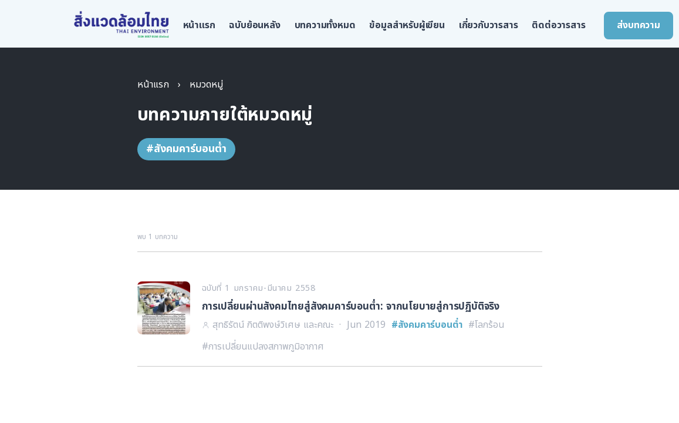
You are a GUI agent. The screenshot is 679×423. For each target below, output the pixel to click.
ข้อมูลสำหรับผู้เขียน (406, 25)
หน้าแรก (199, 25)
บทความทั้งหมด (325, 25)
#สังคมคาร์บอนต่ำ (426, 325)
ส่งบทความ (638, 25)
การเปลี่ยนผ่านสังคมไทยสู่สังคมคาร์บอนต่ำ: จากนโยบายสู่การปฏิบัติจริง (351, 306)
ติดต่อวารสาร (558, 25)
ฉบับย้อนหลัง (254, 25)
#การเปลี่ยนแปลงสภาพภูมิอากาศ (263, 347)
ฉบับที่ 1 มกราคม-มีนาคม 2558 (259, 288)
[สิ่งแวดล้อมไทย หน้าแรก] (121, 25)
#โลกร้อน (486, 325)
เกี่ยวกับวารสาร (488, 25)
